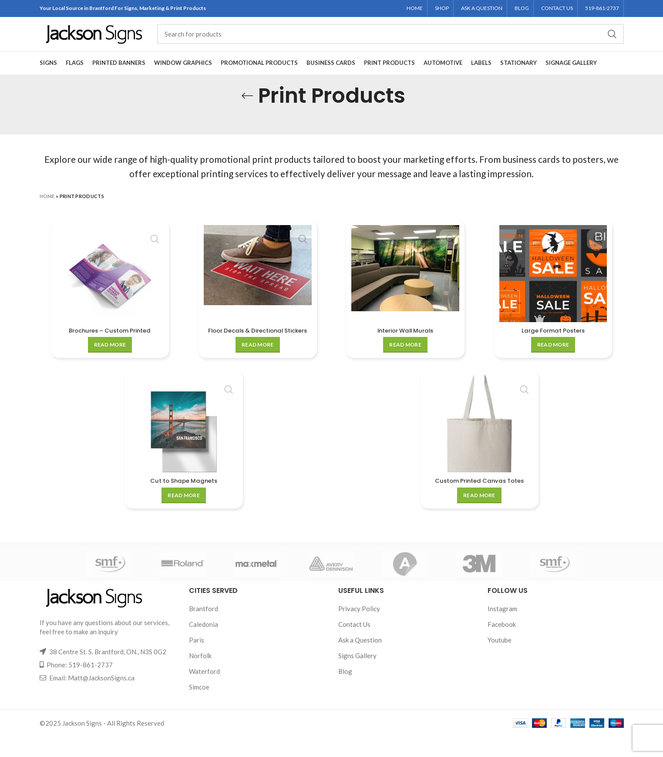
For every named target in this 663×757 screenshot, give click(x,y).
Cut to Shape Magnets (183, 501)
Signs (48, 74)
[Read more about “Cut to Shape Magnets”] (183, 516)
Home (47, 208)
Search (612, 40)
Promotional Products (259, 74)
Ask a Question (360, 660)
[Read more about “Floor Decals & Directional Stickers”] (257, 365)
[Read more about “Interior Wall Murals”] (406, 356)
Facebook (502, 645)
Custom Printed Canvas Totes (479, 501)
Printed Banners (118, 74)
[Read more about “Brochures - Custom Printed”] (109, 356)
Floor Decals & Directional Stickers (257, 346)
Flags (75, 74)
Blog (345, 692)
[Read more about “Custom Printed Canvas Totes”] (480, 516)
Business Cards (330, 74)
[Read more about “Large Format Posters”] (554, 356)
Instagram (502, 629)
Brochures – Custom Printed (109, 342)
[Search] (390, 40)
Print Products (389, 74)
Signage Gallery (571, 74)
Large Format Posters (554, 342)
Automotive (443, 74)
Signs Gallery (357, 676)
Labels (481, 74)
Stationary (518, 74)
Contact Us (354, 645)
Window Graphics (183, 74)
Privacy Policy (359, 629)
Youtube (500, 660)
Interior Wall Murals (406, 342)
